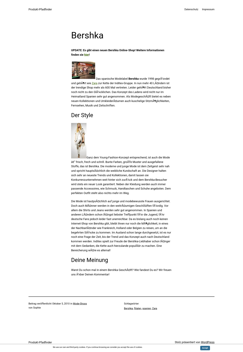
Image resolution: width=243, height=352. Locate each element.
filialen (137, 308)
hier (86, 54)
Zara (94, 83)
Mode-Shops (80, 303)
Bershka (128, 308)
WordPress (207, 342)
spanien (146, 308)
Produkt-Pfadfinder (40, 9)
